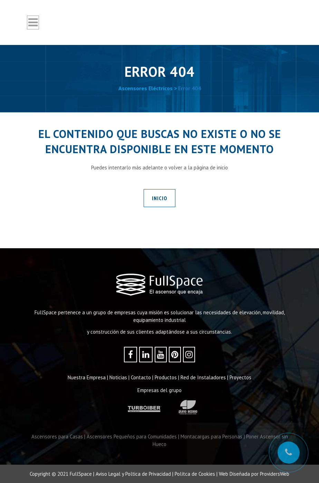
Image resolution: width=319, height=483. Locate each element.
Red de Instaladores (203, 377)
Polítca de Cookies (195, 474)
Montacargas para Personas (211, 436)
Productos (166, 377)
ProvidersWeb (274, 474)
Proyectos (240, 377)
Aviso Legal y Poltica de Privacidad (133, 474)
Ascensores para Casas (57, 436)
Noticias (118, 377)
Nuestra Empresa (87, 377)
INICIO (159, 198)
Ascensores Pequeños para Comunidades (132, 436)
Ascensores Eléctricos (145, 88)
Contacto (141, 377)
